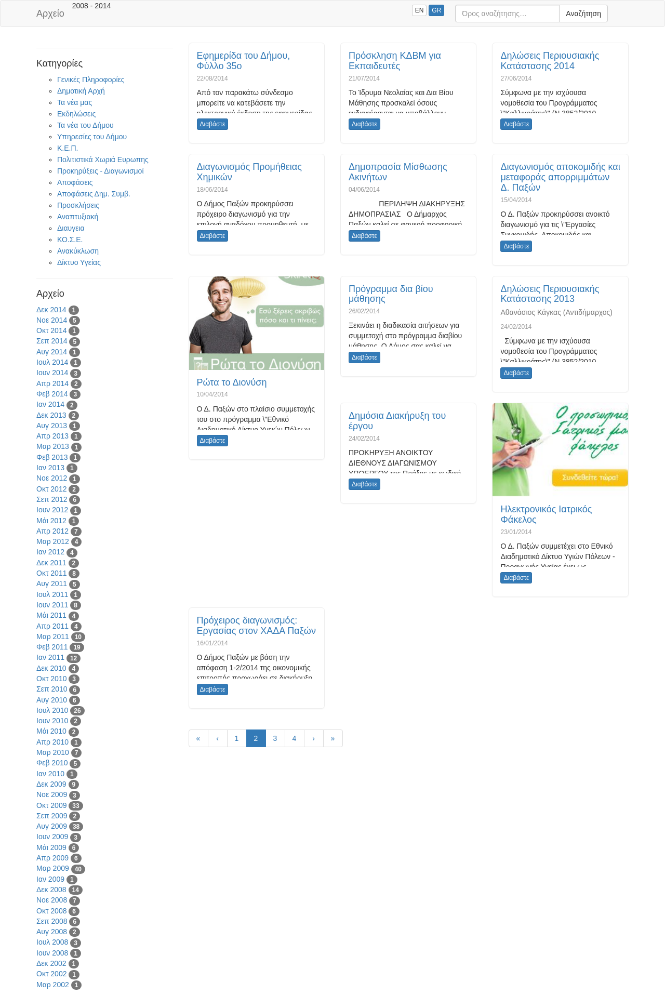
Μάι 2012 (51, 520)
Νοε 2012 (51, 478)
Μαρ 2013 (52, 446)
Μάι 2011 (51, 615)
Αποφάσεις (75, 182)
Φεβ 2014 (52, 394)
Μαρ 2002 (52, 984)
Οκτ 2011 (51, 573)
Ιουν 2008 (52, 953)
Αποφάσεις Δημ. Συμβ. (93, 194)
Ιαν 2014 (50, 404)
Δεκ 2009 (51, 784)
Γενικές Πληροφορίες (91, 79)
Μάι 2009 (51, 847)
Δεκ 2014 (51, 310)
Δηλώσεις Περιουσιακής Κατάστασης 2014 (549, 60)
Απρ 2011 (52, 626)
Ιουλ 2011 (52, 594)
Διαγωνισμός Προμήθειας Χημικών (249, 172)
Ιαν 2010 (50, 774)
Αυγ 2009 (51, 826)
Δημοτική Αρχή (81, 91)
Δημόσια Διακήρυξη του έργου (397, 420)
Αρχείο (50, 13)
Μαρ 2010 (52, 752)
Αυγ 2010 (51, 700)
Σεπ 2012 (52, 499)
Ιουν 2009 (52, 836)
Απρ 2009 (52, 858)
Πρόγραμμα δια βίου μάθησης (391, 294)
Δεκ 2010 (51, 668)
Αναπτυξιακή (77, 217)
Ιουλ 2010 (52, 710)
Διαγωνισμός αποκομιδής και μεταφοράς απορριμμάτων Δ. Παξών (560, 177)
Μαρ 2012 (52, 541)
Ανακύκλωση (78, 251)
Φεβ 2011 (52, 647)
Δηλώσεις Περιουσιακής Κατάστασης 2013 (549, 294)
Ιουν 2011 (52, 605)
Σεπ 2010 (52, 689)
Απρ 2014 (52, 383)
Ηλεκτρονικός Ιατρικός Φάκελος (546, 514)
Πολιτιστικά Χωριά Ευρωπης (103, 159)
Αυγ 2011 (51, 583)
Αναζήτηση (583, 13)
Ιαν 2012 (50, 552)
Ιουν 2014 (52, 372)
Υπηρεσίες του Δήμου (92, 136)
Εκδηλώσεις (76, 114)
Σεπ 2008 (52, 921)
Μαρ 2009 (52, 868)
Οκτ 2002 (51, 974)
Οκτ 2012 (51, 489)
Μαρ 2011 (52, 636)
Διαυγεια (71, 228)
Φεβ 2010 (52, 763)
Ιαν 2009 (50, 879)
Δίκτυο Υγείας (79, 262)
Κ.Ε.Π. (67, 148)
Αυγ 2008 (51, 931)
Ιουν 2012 (52, 510)
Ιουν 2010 (52, 721)
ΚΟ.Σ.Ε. (70, 239)
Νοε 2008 (51, 900)
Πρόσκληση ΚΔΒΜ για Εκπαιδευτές (395, 60)
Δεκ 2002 (51, 963)
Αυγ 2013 (51, 425)
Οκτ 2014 (51, 330)
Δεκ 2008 (51, 889)
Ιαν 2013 (50, 467)
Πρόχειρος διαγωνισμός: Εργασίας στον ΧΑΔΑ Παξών (256, 625)
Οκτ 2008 (51, 911)
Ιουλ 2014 (52, 362)
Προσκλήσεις (78, 205)
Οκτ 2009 (51, 805)
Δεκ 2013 (51, 415)
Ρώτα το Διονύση (232, 382)
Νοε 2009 (51, 794)
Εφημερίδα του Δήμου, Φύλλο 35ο (243, 60)
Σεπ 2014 (52, 341)
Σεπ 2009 (52, 816)
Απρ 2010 (52, 742)
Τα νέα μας (74, 102)
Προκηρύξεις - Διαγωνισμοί (100, 171)
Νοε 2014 (51, 320)
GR (436, 10)
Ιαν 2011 (50, 657)
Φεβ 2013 (52, 457)
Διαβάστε (212, 124)
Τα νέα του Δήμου (85, 125)
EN (419, 10)
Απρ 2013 (52, 436)
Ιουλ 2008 (52, 942)
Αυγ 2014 (51, 352)
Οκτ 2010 (51, 678)
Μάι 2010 (51, 731)
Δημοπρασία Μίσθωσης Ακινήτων (398, 172)
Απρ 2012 (52, 531)
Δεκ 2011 (51, 563)
